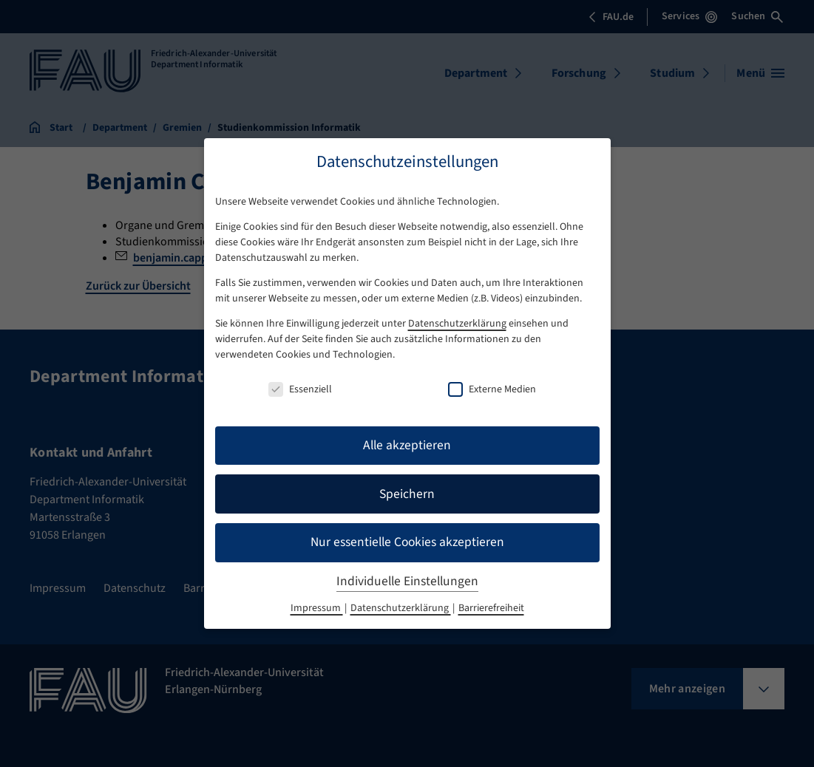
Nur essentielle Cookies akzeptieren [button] (407, 542)
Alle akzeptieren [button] (407, 445)
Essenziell (300, 389)
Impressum (317, 608)
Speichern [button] (407, 494)
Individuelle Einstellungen (407, 581)
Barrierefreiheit (491, 608)
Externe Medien (492, 389)
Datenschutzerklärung (457, 323)
